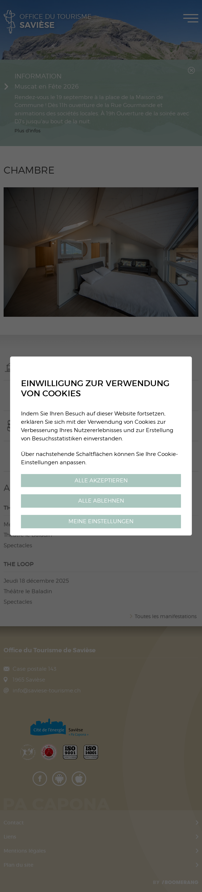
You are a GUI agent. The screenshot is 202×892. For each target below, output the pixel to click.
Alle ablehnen (101, 501)
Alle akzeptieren (101, 480)
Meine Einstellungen (101, 521)
